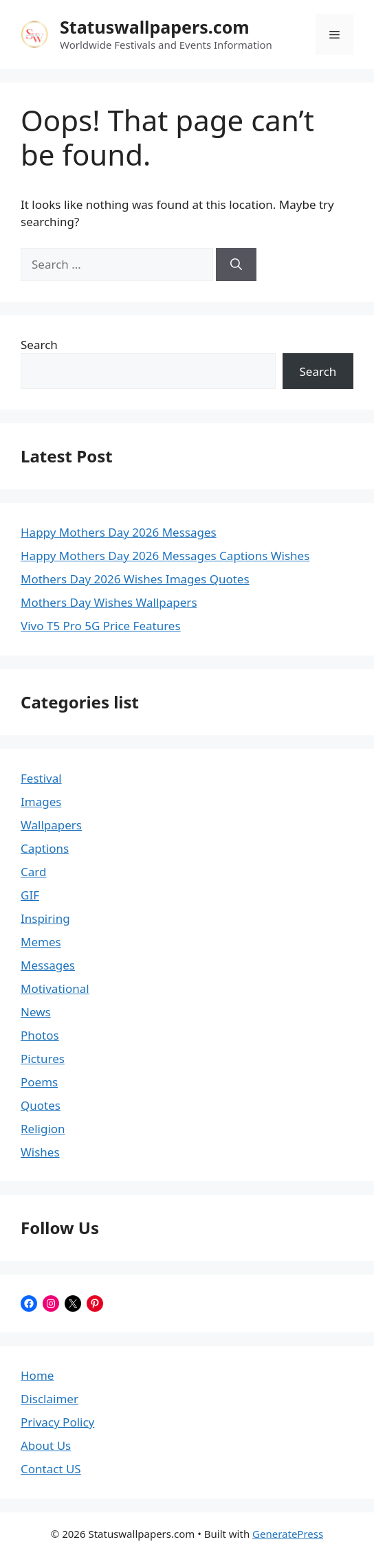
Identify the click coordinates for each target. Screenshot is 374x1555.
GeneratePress (287, 1534)
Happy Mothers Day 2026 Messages (119, 532)
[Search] (236, 264)
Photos (40, 1035)
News (36, 1012)
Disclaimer (49, 1399)
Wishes (40, 1152)
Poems (39, 1082)
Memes (41, 942)
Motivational (55, 988)
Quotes (40, 1105)
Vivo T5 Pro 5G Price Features (101, 626)
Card (33, 872)
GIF (30, 895)
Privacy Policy (57, 1422)
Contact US (51, 1469)
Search (39, 345)
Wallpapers (51, 825)
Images (41, 801)
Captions (45, 848)
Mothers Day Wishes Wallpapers (109, 602)
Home (37, 1375)
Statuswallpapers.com (155, 26)
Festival (41, 778)
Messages (48, 965)
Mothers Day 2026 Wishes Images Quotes (135, 579)
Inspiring (45, 918)
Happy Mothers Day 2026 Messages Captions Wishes (165, 555)
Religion (43, 1129)
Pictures (43, 1058)
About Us (46, 1445)
